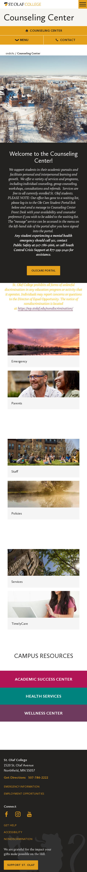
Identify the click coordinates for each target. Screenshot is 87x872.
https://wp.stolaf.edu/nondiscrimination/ (45, 309)
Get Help (10, 825)
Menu (22, 40)
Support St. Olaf (21, 865)
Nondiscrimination (18, 839)
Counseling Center (43, 30)
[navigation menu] (82, 4)
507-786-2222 (38, 777)
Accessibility (13, 832)
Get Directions (15, 777)
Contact (65, 40)
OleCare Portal (43, 270)
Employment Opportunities (24, 793)
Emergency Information (21, 786)
